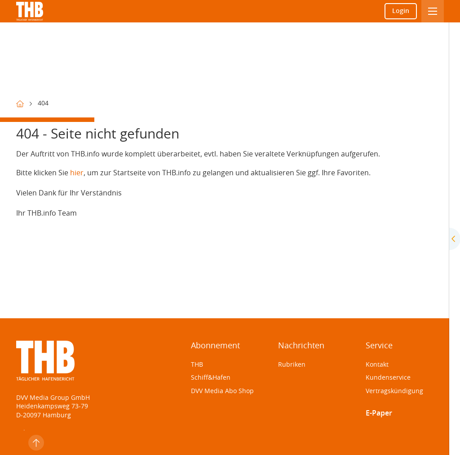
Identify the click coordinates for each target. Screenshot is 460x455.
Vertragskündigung (394, 391)
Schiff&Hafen (210, 378)
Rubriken (291, 365)
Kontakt (377, 365)
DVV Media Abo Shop (222, 391)
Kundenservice (388, 378)
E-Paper (379, 413)
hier (77, 173)
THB (197, 365)
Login (400, 11)
